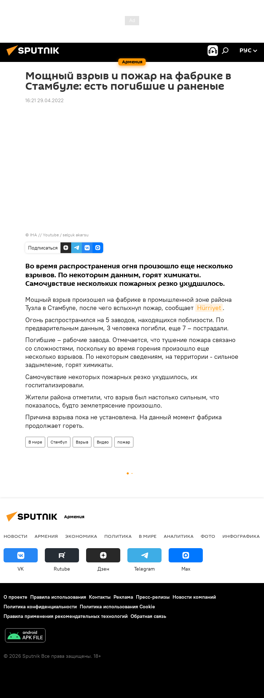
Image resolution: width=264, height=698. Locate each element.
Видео (103, 442)
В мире (35, 442)
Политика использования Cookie (117, 606)
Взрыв (82, 442)
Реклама (123, 597)
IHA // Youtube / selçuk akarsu (59, 234)
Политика (118, 536)
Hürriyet (209, 308)
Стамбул (59, 442)
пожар (123, 442)
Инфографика (241, 536)
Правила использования (58, 597)
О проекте (15, 597)
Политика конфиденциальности (40, 606)
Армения (46, 536)
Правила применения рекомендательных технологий (66, 616)
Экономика (81, 536)
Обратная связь (148, 616)
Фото (208, 536)
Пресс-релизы (153, 597)
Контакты (100, 597)
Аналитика (179, 536)
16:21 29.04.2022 (44, 100)
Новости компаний (194, 597)
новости (15, 536)
